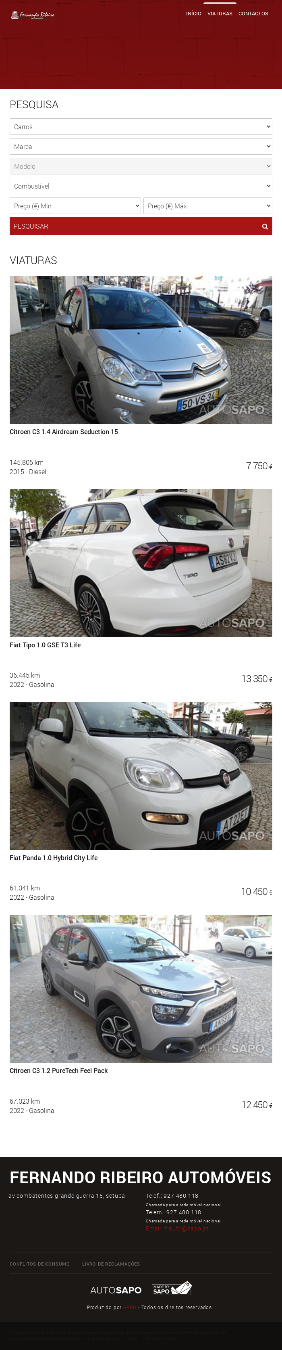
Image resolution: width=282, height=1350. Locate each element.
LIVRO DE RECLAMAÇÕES (111, 1264)
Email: (177, 1228)
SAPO (130, 1307)
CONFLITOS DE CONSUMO (40, 1264)
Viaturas (219, 13)
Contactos (253, 13)
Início (193, 13)
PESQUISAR (141, 226)
